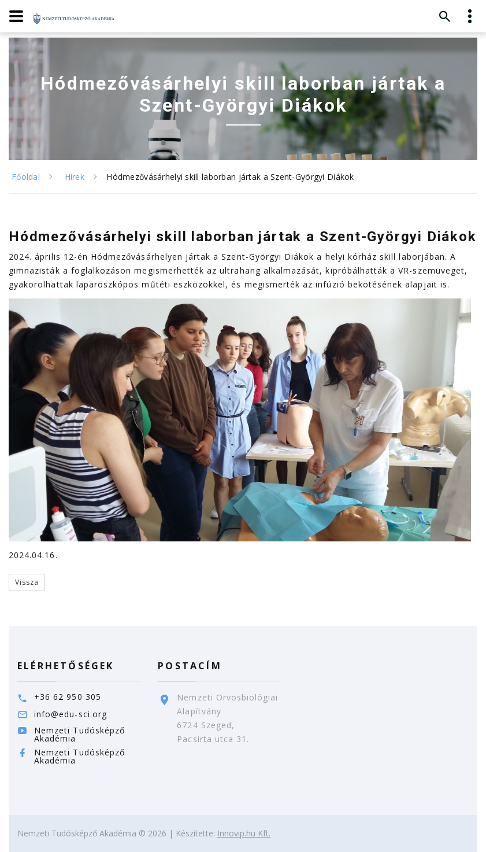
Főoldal (26, 176)
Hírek (74, 176)
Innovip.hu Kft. (243, 833)
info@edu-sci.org (70, 714)
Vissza (27, 582)
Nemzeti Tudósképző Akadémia (79, 734)
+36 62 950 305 (67, 696)
